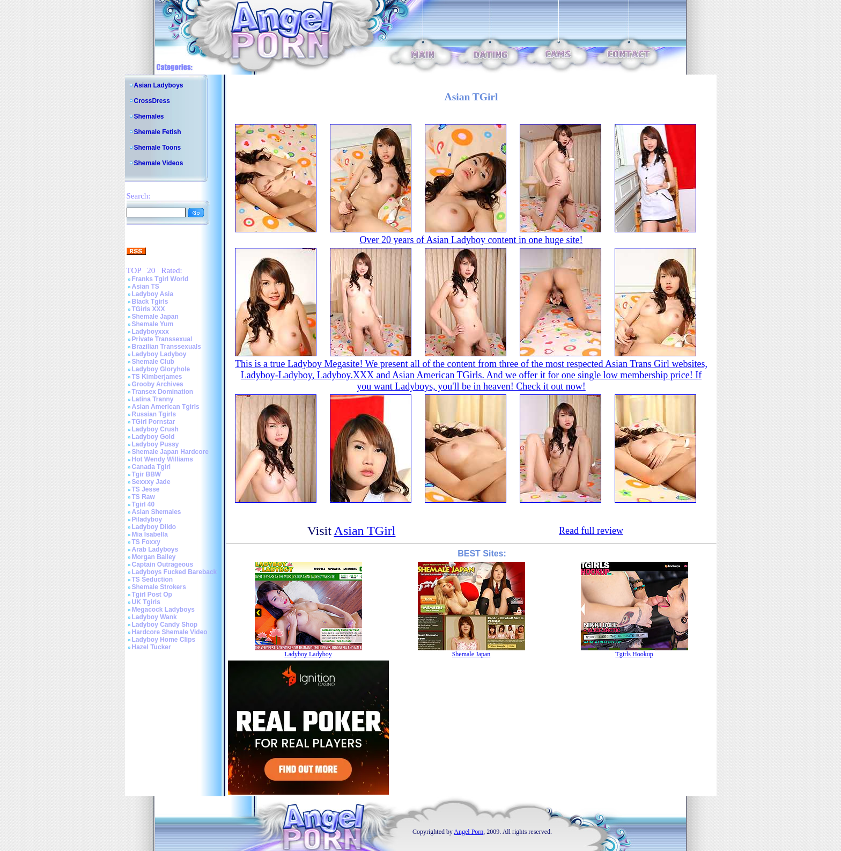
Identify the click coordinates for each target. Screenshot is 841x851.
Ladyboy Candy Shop (165, 624)
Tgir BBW (146, 474)
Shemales (149, 116)
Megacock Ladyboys (163, 609)
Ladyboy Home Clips (164, 639)
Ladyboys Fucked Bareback (174, 572)
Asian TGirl (365, 531)
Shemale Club (153, 361)
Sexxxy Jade (151, 482)
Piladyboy (147, 519)
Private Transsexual (162, 339)
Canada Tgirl (151, 467)
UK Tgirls (146, 602)
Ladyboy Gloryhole (161, 369)
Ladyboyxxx (150, 331)
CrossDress (152, 101)
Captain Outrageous (163, 564)
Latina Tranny (153, 399)
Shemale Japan (155, 316)
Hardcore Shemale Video (170, 632)
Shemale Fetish (157, 132)
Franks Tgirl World (160, 279)
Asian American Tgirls (166, 406)
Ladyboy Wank (154, 617)
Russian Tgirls (154, 414)
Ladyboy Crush (155, 429)
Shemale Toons (157, 147)
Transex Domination (163, 391)
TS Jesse (146, 489)
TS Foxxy (146, 542)
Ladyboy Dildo (154, 527)
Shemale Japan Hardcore (170, 452)
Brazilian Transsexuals (166, 346)
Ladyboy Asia (153, 294)
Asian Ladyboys (158, 85)
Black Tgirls (150, 301)
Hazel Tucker (151, 647)
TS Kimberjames (157, 376)
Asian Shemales (156, 512)
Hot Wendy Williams (162, 459)
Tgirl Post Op (152, 594)
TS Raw (143, 497)
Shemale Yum (153, 324)
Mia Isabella (150, 534)
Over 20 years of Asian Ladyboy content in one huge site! (471, 239)
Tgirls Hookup (634, 654)
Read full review (591, 530)
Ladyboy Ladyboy (159, 354)
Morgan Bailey (154, 557)
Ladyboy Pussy (155, 444)
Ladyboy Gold (153, 437)
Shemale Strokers (159, 587)
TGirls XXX (148, 309)
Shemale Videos (158, 163)
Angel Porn (468, 831)
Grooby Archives (157, 384)
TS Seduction (152, 579)
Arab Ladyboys (155, 549)
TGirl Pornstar (153, 422)
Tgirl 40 (143, 504)
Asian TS (145, 286)
